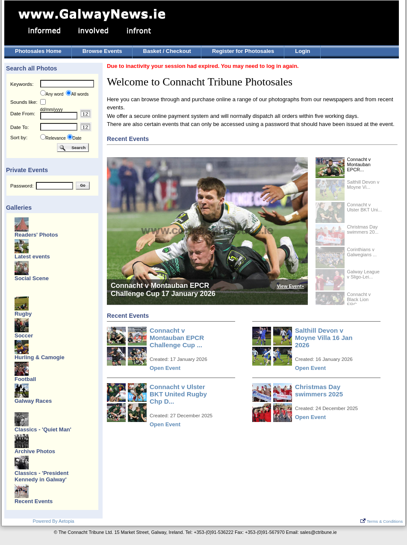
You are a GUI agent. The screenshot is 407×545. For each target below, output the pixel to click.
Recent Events (34, 501)
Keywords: (21, 84)
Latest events (32, 256)
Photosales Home (38, 51)
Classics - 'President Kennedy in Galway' (41, 476)
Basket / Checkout (167, 51)
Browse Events (102, 51)
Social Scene (32, 278)
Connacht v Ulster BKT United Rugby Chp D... (178, 394)
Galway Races (33, 401)
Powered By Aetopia (53, 521)
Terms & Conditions (381, 521)
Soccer (24, 335)
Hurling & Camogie (40, 357)
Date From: (22, 113)
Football (25, 379)
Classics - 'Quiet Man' (43, 429)
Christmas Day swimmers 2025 (319, 390)
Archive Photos (35, 451)
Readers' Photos (36, 234)
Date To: (19, 127)
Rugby (23, 314)
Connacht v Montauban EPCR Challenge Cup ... (177, 338)
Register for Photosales (243, 51)
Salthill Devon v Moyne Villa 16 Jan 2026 (324, 338)
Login (302, 51)
